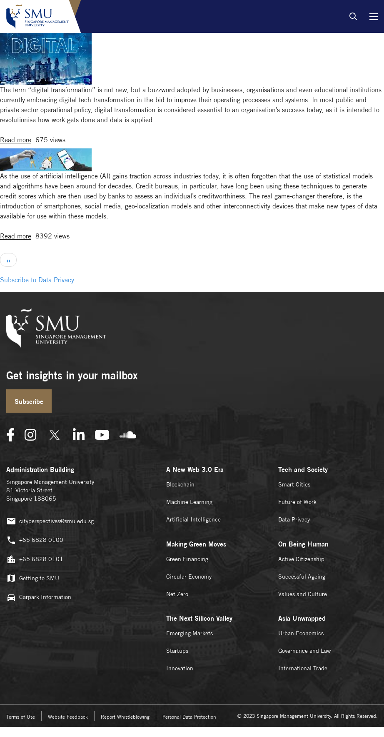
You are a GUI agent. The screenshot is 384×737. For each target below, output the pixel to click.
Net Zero (177, 594)
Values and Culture (302, 594)
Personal (189, 717)
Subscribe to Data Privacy (37, 280)
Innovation (179, 668)
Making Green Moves (196, 544)
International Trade (302, 668)
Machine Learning (189, 502)
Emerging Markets (189, 633)
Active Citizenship (301, 559)
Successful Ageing (301, 576)
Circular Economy (189, 576)
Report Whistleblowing (125, 717)
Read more (15, 140)
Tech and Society (303, 469)
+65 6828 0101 (34, 559)
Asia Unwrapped (302, 618)
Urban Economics (301, 633)
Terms (20, 717)
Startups (177, 650)
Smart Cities (294, 484)
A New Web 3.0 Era (195, 469)
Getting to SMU (32, 578)
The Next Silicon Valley (199, 618)
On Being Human (303, 544)
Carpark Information (38, 597)
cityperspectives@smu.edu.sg (50, 521)
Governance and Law (304, 650)
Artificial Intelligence (193, 519)
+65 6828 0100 (34, 540)
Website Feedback (68, 717)
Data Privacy (294, 519)
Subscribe (29, 401)
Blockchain (180, 484)
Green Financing (187, 559)
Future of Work (297, 502)
